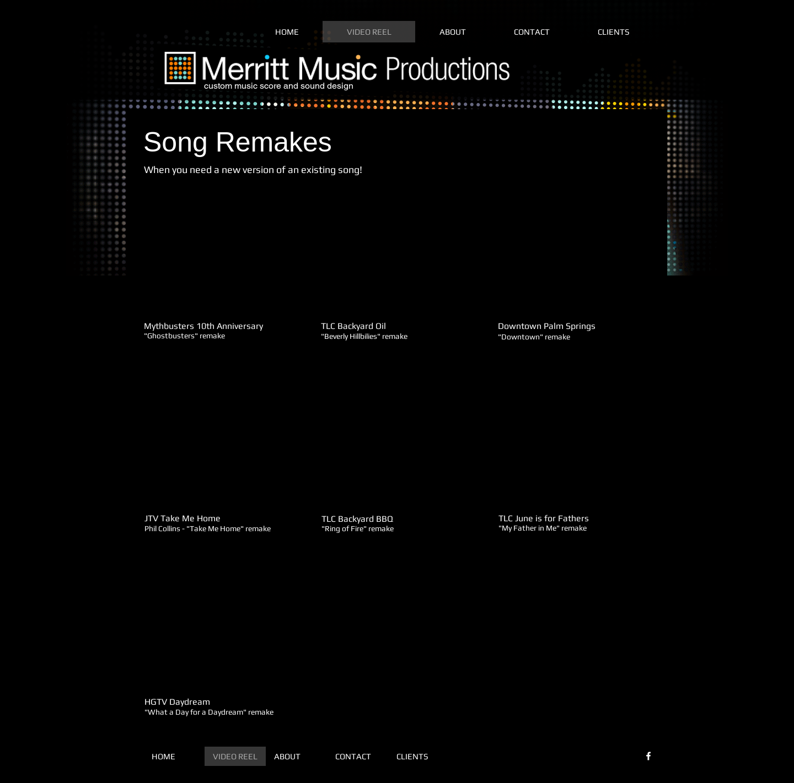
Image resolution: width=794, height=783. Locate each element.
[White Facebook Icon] (648, 756)
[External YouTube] (219, 260)
